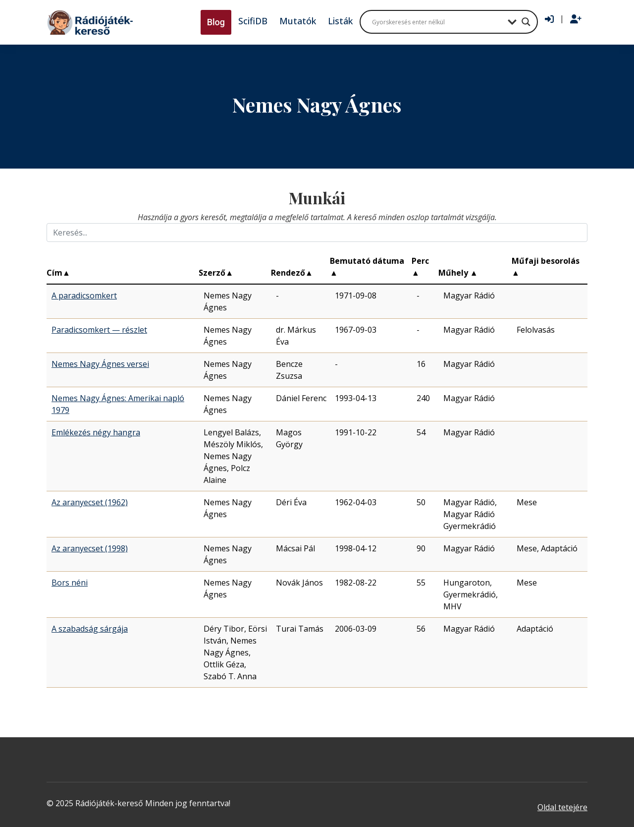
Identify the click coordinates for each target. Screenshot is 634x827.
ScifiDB (252, 21)
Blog (216, 22)
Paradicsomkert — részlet (99, 329)
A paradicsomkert (84, 295)
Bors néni (70, 582)
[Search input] (437, 22)
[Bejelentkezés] (549, 19)
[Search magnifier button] (526, 22)
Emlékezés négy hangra (96, 432)
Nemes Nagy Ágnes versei (100, 363)
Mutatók (297, 21)
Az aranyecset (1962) (90, 502)
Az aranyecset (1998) (90, 548)
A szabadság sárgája (90, 628)
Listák (340, 21)
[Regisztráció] (575, 19)
